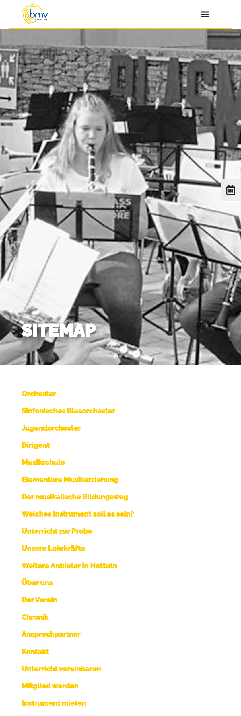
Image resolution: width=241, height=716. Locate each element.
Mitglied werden (50, 686)
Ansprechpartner (51, 634)
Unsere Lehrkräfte (53, 548)
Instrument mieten (54, 703)
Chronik (35, 617)
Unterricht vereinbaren (61, 668)
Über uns (37, 582)
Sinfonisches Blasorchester (68, 410)
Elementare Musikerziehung (70, 479)
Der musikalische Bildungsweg (75, 496)
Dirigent (36, 445)
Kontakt (35, 651)
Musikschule (43, 462)
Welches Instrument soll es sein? (78, 514)
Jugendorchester (51, 428)
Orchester (39, 393)
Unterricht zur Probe (57, 531)
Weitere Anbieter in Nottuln (69, 565)
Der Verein (39, 600)
